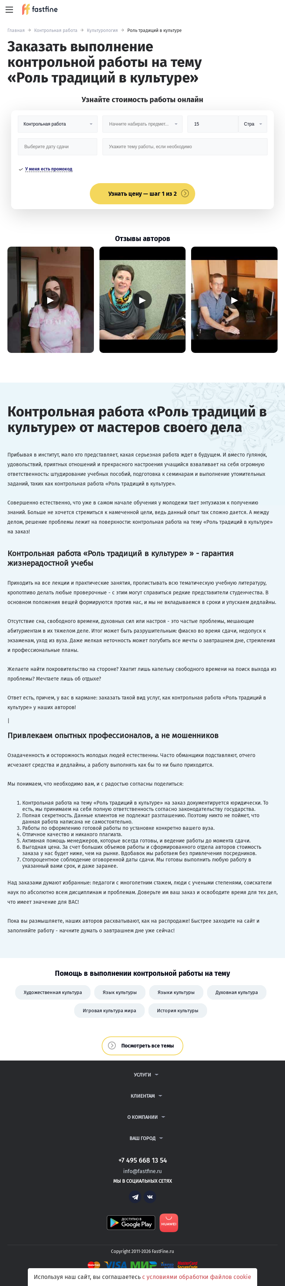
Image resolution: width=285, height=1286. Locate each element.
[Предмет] (142, 127)
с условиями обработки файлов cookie (196, 1276)
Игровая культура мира (109, 1010)
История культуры (178, 1010)
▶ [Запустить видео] (50, 300)
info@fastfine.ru (142, 1171)
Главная (16, 30)
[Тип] (253, 127)
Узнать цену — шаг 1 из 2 (142, 193)
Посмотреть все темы (147, 1046)
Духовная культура (237, 992)
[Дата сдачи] (57, 149)
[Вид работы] (58, 127)
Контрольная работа (56, 30)
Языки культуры (176, 992)
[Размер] (212, 127)
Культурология (102, 30)
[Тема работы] (185, 149)
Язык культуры (120, 992)
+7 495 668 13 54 (255, 10)
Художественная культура (53, 992)
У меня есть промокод (48, 169)
